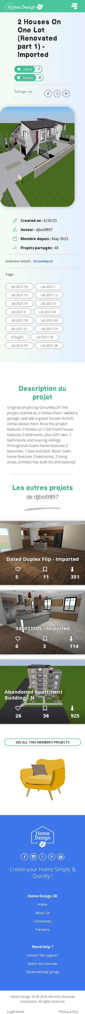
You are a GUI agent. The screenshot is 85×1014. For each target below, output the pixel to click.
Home (42, 904)
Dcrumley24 (43, 261)
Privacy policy (68, 1011)
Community (42, 921)
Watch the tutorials (42, 963)
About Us (42, 912)
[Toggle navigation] (74, 6)
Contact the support (42, 955)
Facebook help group (42, 971)
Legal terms (15, 1011)
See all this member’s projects (43, 742)
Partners (42, 929)
